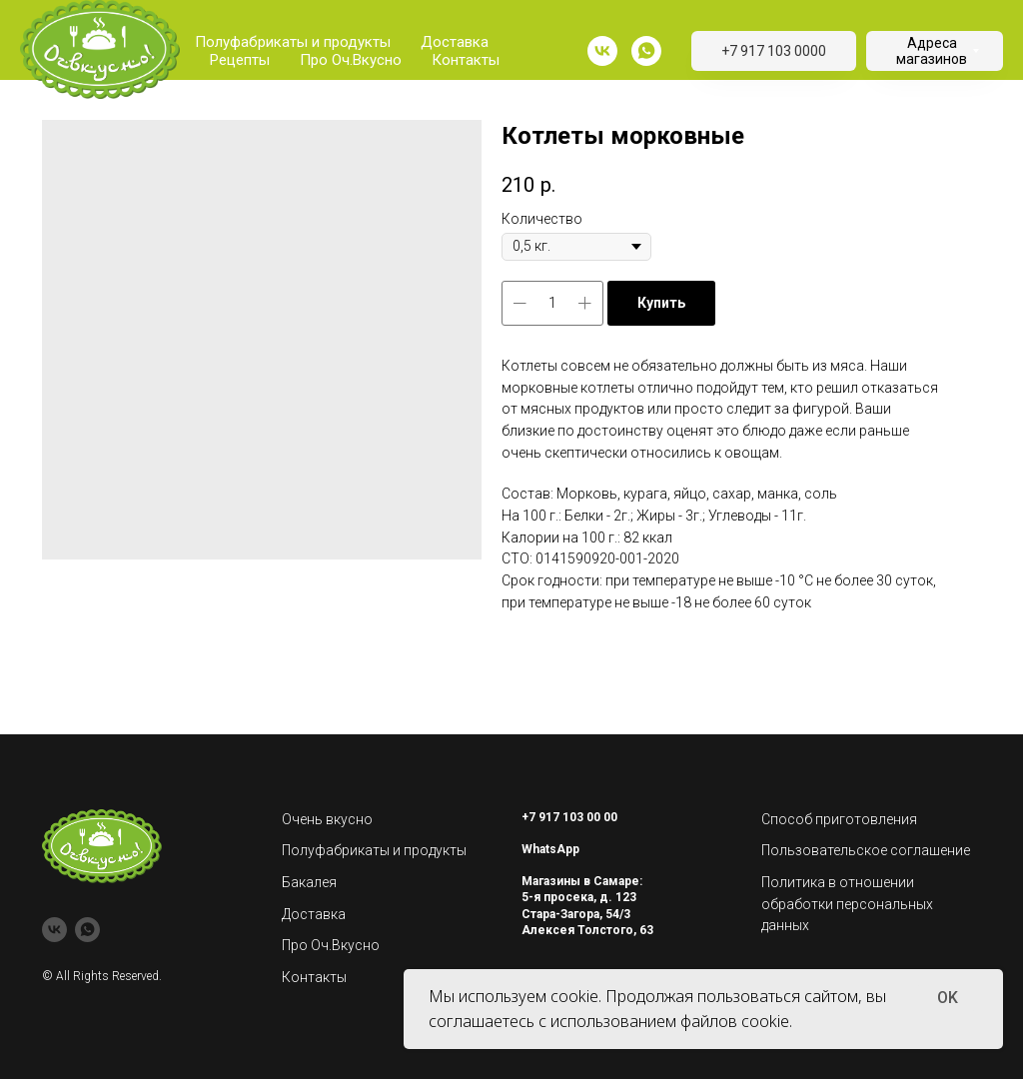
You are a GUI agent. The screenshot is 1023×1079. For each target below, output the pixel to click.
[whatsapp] (646, 51)
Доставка (455, 42)
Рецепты (240, 60)
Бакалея (309, 882)
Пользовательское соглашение (865, 850)
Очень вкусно (327, 819)
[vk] (602, 51)
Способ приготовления (839, 819)
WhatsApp (550, 849)
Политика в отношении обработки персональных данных (847, 903)
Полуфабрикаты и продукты (293, 42)
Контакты (466, 60)
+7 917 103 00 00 (569, 817)
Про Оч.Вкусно (351, 60)
